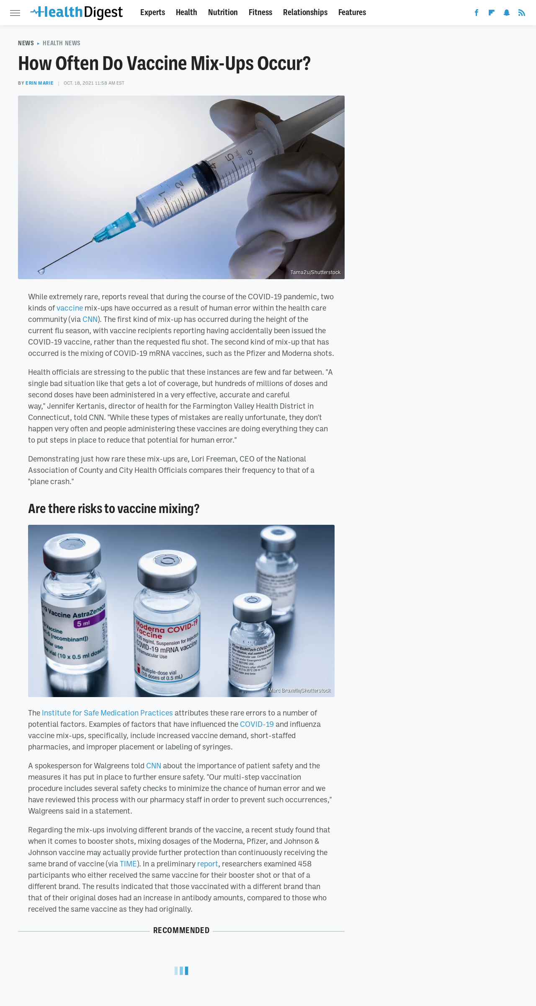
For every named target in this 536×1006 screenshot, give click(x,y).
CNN (90, 319)
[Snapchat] (506, 14)
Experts (152, 12)
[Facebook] (476, 14)
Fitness (260, 12)
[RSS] (522, 14)
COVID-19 (257, 724)
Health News (62, 43)
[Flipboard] (491, 14)
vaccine (70, 307)
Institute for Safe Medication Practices (107, 712)
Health (186, 12)
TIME (128, 863)
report (207, 863)
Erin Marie (40, 83)
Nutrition (223, 12)
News (26, 43)
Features (352, 12)
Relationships (305, 12)
